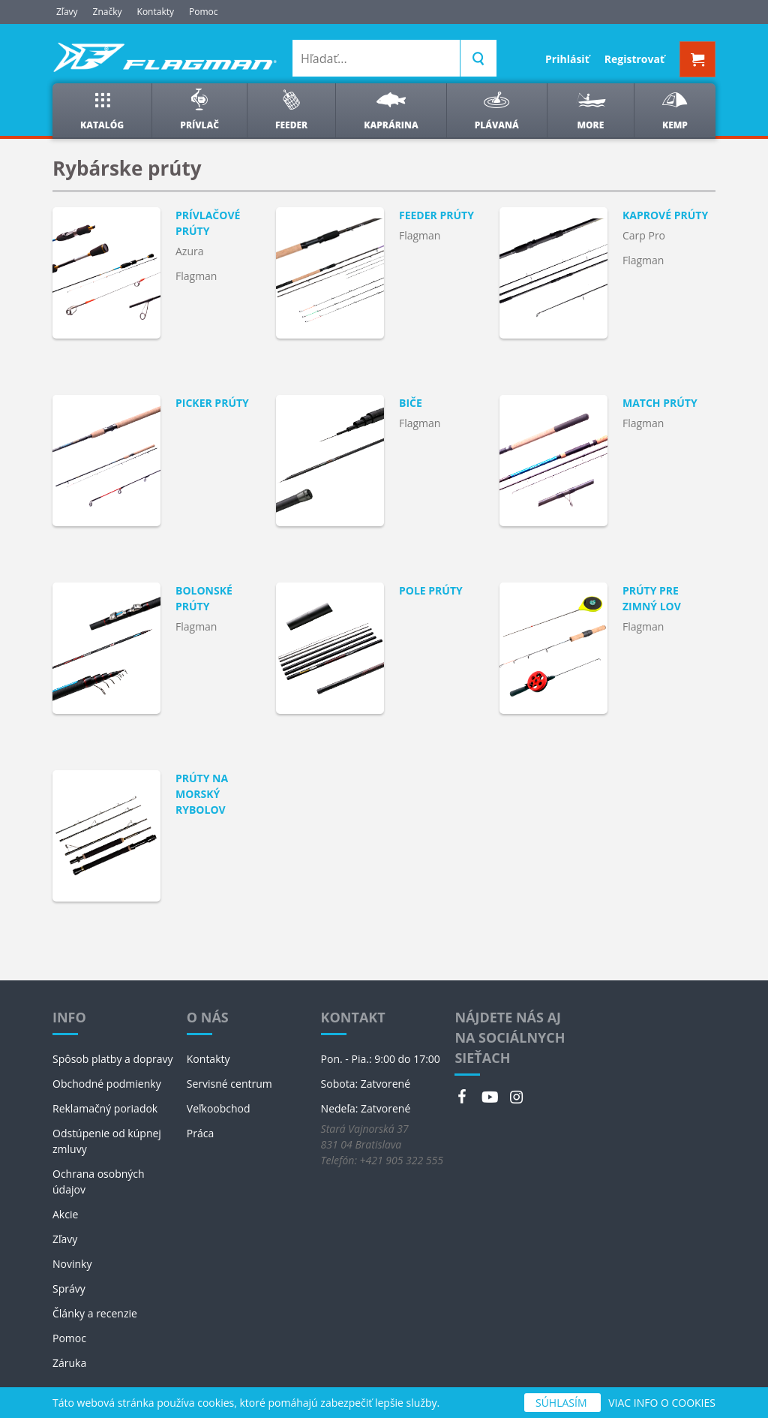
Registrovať (634, 59)
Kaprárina (391, 110)
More (590, 110)
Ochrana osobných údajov (98, 1182)
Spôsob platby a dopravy (112, 1059)
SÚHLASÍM (563, 1402)
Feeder (291, 110)
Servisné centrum (229, 1083)
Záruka (69, 1363)
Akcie (65, 1214)
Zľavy (67, 11)
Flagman (196, 276)
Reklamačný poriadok (105, 1108)
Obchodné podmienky (106, 1083)
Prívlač (199, 110)
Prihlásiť (567, 59)
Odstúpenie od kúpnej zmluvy (106, 1141)
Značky (107, 11)
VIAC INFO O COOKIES (662, 1402)
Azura (190, 251)
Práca (200, 1133)
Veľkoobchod (218, 1108)
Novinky (72, 1264)
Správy (69, 1288)
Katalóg (102, 110)
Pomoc (203, 11)
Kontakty (155, 11)
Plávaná (497, 110)
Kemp (675, 110)
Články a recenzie (94, 1313)
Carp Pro (643, 235)
